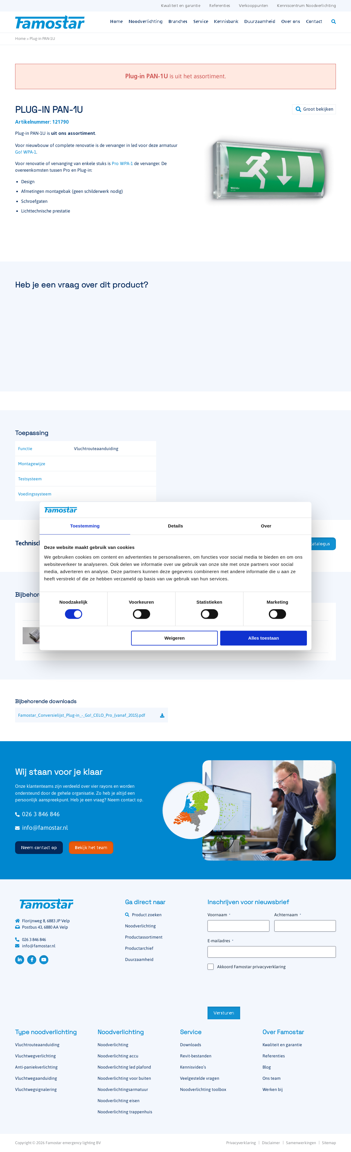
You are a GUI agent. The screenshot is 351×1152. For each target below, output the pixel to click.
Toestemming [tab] (85, 525)
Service (200, 22)
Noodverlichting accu (118, 1055)
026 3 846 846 (37, 813)
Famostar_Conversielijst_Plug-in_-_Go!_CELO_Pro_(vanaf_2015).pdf (81, 715)
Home (116, 22)
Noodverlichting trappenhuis (125, 1111)
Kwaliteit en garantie (180, 6)
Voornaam (219, 915)
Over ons (290, 22)
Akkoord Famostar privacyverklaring (251, 966)
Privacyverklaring (241, 1143)
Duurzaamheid (259, 22)
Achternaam (287, 915)
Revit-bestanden (195, 1055)
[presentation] (253, 987)
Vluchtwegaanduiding (36, 1078)
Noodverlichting (146, 22)
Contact (314, 22)
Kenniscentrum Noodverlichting (306, 6)
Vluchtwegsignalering (36, 1089)
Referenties (219, 6)
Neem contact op (39, 848)
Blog (266, 1067)
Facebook (31, 959)
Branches (178, 22)
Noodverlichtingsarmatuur (123, 1089)
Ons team (271, 1078)
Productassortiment (144, 937)
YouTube (43, 959)
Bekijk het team (91, 848)
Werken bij (272, 1089)
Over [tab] (266, 525)
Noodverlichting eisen (119, 1100)
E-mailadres (220, 941)
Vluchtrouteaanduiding (37, 1044)
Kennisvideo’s (193, 1067)
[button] (314, 109)
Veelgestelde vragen (199, 1078)
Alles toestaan (263, 638)
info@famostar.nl (41, 827)
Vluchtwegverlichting (35, 1055)
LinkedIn (19, 959)
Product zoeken (147, 914)
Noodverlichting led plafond (124, 1067)
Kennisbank (226, 22)
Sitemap (329, 1143)
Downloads (190, 1044)
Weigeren (174, 638)
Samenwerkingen (301, 1143)
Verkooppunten (253, 6)
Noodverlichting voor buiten (124, 1078)
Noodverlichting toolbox (203, 1089)
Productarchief (139, 948)
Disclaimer (271, 1143)
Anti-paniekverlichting (36, 1067)
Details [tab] (175, 525)
